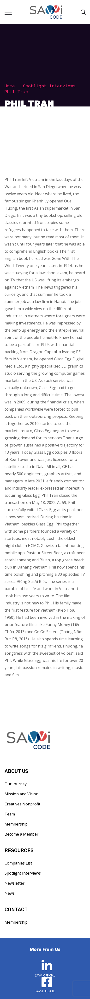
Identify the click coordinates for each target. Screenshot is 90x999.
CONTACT (16, 909)
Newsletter (14, 883)
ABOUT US (16, 771)
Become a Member (21, 834)
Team (10, 814)
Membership (16, 824)
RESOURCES (19, 850)
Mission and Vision (21, 794)
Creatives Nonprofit (22, 804)
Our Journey (16, 784)
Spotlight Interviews (49, 86)
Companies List (18, 863)
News (10, 893)
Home (10, 86)
